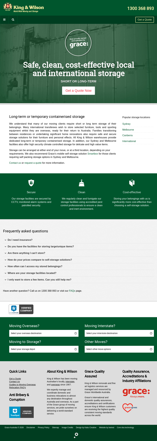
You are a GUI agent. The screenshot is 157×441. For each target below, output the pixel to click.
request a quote (33, 163)
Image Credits (67, 427)
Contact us (15, 163)
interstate (70, 381)
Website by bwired (106, 427)
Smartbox (93, 153)
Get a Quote (145, 19)
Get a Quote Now (78, 90)
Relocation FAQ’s (17, 387)
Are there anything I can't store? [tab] (25, 253)
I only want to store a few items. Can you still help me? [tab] (38, 280)
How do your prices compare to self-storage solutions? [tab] (38, 260)
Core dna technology (125, 427)
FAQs (72, 291)
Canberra (127, 135)
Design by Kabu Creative (86, 427)
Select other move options (98, 349)
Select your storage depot (23, 349)
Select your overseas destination (26, 333)
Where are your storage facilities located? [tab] (30, 273)
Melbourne (128, 129)
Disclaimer (31, 427)
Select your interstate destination (102, 333)
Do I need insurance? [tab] (19, 240)
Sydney (126, 124)
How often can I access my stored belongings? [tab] (33, 266)
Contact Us (14, 381)
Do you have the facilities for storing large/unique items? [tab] (39, 246)
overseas (55, 384)
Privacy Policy (43, 427)
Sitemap (55, 427)
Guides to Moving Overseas (22, 384)
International (129, 141)
